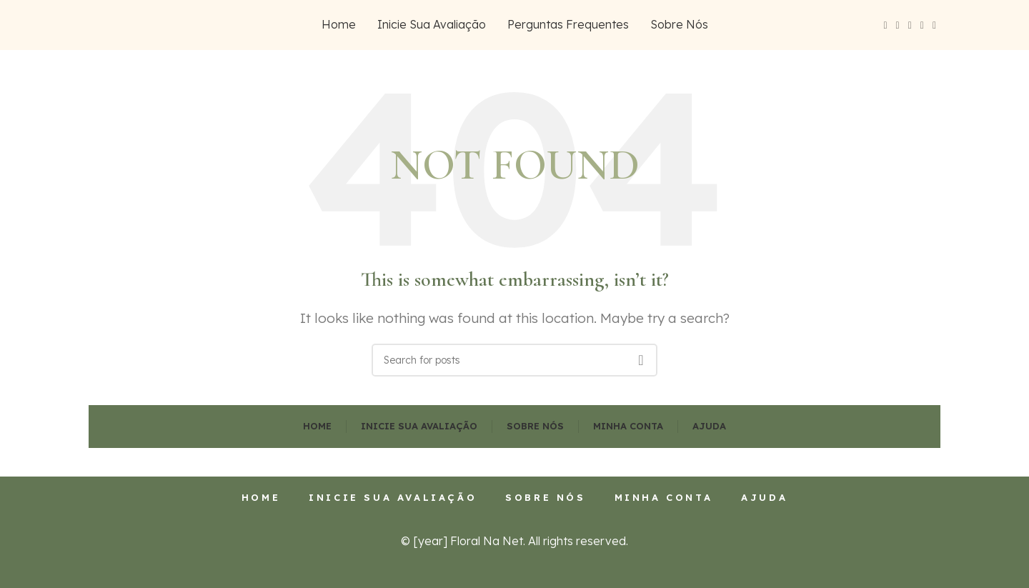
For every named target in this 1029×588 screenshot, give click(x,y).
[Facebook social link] (885, 25)
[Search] (514, 360)
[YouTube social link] (922, 25)
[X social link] (898, 25)
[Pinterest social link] (934, 25)
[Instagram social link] (910, 25)
